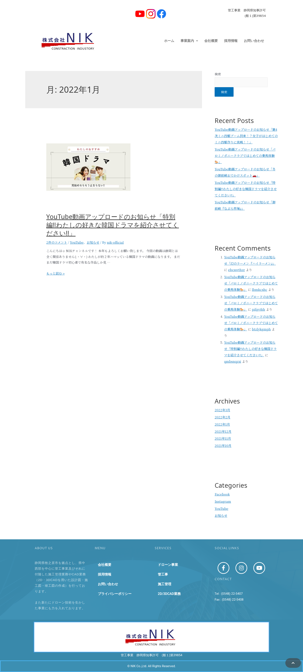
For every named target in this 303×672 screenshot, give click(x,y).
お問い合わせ (254, 41)
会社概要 (211, 41)
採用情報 (231, 41)
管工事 (163, 574)
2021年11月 (223, 438)
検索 (218, 74)
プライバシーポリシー (115, 594)
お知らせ (93, 242)
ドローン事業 (168, 565)
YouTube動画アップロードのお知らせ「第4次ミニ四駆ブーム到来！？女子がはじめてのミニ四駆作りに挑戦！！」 (246, 135)
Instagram (223, 501)
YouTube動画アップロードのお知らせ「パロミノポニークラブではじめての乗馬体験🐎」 (245, 155)
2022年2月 (222, 417)
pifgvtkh (258, 309)
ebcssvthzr (236, 269)
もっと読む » (55, 273)
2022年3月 (222, 410)
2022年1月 (222, 424)
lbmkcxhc (259, 289)
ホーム (169, 41)
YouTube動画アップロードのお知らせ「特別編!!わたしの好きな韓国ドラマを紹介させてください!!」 (112, 226)
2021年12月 (223, 431)
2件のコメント (56, 242)
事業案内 (189, 41)
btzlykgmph (261, 329)
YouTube (77, 242)
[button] (189, 41)
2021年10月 (223, 445)
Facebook (222, 494)
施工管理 (164, 584)
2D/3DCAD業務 (169, 594)
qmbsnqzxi (232, 361)
